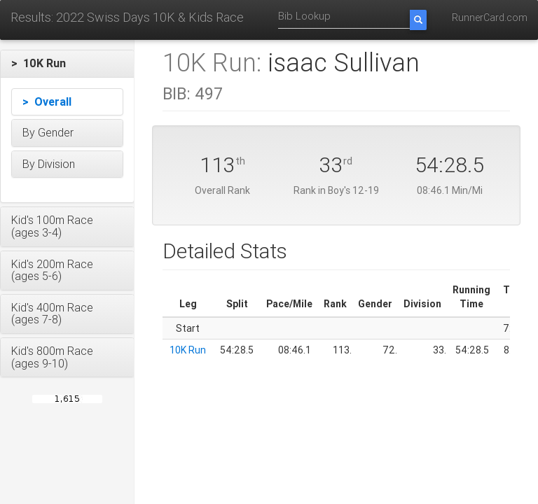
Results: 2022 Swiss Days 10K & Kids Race (127, 17)
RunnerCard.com (489, 17)
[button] (67, 63)
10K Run (188, 350)
